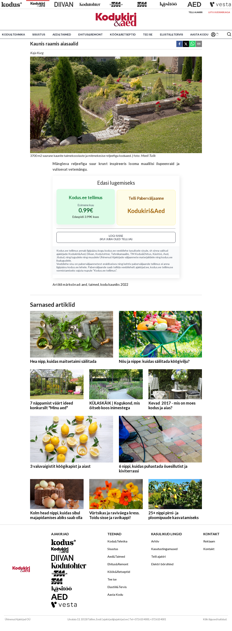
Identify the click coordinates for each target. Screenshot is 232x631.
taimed (93, 284)
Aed (165, 254)
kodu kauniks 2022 (114, 284)
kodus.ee (110, 250)
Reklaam (209, 541)
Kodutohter (102, 254)
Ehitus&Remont (90, 34)
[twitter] (186, 44)
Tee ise (148, 34)
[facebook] (179, 44)
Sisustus (38, 34)
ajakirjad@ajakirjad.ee (115, 619)
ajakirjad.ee (142, 267)
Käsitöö (157, 254)
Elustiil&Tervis (171, 34)
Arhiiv (155, 541)
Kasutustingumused (164, 549)
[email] (199, 44)
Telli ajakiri (195, 12)
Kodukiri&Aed (77, 254)
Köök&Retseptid (123, 34)
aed (84, 284)
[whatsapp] (192, 44)
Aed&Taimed (62, 34)
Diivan (90, 254)
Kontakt (208, 549)
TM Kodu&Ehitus (140, 254)
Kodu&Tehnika (13, 34)
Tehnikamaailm (120, 254)
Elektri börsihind (162, 564)
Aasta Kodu (199, 34)
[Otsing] (229, 34)
